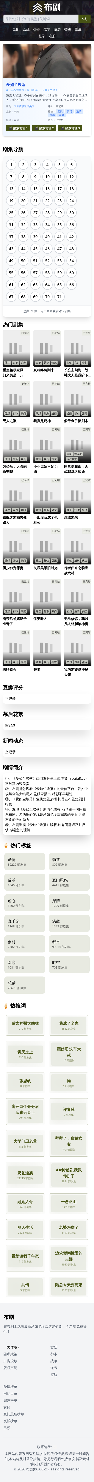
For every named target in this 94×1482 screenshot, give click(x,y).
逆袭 (57, 29)
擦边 (67, 29)
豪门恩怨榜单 (13, 1414)
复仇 (60, 111)
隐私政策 (10, 1354)
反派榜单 (10, 1421)
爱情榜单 (10, 1386)
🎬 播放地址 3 (70, 128)
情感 (52, 115)
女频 (6, 1407)
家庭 (61, 115)
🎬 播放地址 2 (44, 128)
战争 (47, 29)
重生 (78, 29)
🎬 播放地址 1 (18, 128)
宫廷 (26, 29)
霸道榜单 (10, 1400)
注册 (52, 36)
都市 (36, 29)
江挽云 (30, 106)
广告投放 (10, 1361)
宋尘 (16, 106)
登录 (41, 36)
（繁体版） (12, 1347)
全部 (16, 29)
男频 (6, 1427)
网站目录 (10, 1393)
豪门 (69, 111)
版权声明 (10, 1367)
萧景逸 (23, 106)
